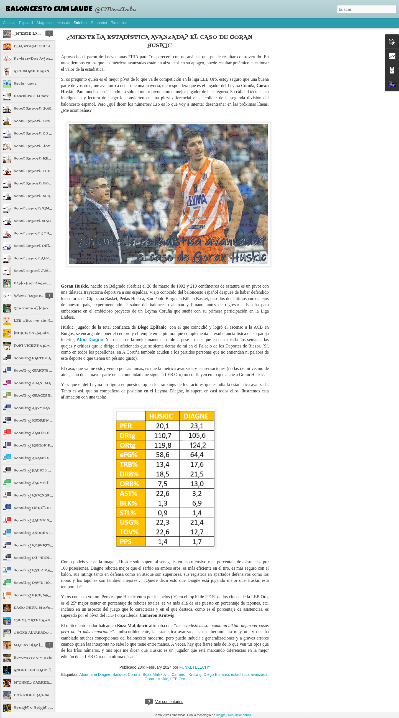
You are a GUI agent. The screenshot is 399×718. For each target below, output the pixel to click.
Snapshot (99, 23)
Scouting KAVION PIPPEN (38, 445)
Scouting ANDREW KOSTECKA (43, 420)
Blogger (221, 715)
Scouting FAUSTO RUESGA (39, 470)
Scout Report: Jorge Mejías (41, 146)
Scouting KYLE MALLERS (38, 570)
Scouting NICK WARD (34, 595)
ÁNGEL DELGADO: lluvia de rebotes (48, 670)
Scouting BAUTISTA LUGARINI (42, 358)
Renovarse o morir (33, 657)
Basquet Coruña (126, 674)
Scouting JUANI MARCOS (38, 383)
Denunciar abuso (239, 715)
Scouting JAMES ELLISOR (39, 433)
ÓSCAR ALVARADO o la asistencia (46, 632)
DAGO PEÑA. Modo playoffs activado (50, 607)
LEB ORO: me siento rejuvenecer (46, 320)
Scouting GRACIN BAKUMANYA (43, 395)
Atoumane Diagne (94, 674)
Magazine (45, 23)
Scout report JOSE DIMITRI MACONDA (52, 233)
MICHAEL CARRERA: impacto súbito (49, 682)
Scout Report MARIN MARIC (41, 221)
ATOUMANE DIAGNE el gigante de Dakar (52, 71)
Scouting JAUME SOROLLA (39, 520)
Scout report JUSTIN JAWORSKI (45, 270)
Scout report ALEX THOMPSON (44, 258)
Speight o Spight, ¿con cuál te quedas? (51, 707)
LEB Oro (177, 679)
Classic (9, 23)
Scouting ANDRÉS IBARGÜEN (41, 533)
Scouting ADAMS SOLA (35, 458)
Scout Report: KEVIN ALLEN (41, 158)
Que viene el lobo (31, 308)
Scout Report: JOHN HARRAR (42, 108)
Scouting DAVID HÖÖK (35, 582)
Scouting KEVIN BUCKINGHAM (43, 495)
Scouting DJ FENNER (34, 557)
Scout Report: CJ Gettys (38, 133)
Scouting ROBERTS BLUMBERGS (45, 545)
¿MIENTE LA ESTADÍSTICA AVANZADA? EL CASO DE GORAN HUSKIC (159, 41)
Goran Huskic (156, 679)
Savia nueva (25, 83)
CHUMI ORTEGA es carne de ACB (45, 620)
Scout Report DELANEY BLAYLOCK (48, 245)
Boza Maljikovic (156, 674)
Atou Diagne (89, 339)
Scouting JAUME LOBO (36, 483)
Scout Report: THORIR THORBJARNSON (52, 171)
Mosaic (63, 23)
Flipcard (26, 23)
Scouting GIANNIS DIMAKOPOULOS (47, 370)
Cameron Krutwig (186, 674)
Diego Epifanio (216, 674)
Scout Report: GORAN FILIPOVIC (46, 183)
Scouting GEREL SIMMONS (40, 508)
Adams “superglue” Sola (37, 295)
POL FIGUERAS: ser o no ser (41, 695)
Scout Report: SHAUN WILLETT (44, 196)
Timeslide (119, 23)
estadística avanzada (249, 674)
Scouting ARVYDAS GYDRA (39, 408)
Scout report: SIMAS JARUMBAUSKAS (50, 208)
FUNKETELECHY (194, 667)
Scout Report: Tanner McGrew (44, 121)
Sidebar (80, 23)
